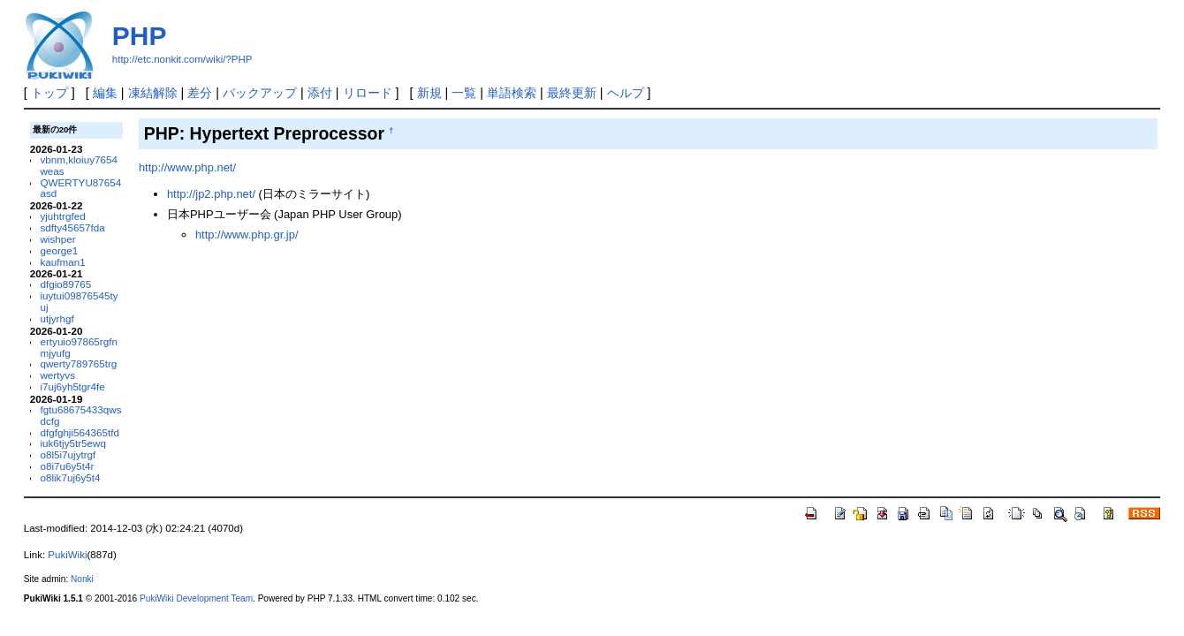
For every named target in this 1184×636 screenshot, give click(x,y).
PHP (139, 35)
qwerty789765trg (78, 363)
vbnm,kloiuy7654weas (78, 165)
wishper (57, 239)
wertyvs (57, 375)
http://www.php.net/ (187, 167)
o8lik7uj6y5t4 (70, 477)
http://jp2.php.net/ (211, 194)
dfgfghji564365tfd (79, 432)
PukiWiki (67, 554)
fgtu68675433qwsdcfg (80, 415)
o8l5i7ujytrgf (67, 454)
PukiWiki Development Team (196, 598)
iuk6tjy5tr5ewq (73, 443)
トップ (49, 93)
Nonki (82, 579)
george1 (59, 250)
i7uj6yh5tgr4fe (72, 386)
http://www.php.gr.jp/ (247, 234)
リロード (367, 93)
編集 (105, 93)
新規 (429, 93)
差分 (199, 93)
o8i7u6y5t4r (67, 466)
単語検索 (511, 93)
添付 (319, 93)
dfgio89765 (65, 284)
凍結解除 (153, 93)
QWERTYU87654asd (80, 188)
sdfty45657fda (72, 227)
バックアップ (260, 93)
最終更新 (571, 93)
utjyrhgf (56, 318)
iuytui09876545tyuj (79, 301)
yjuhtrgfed (62, 216)
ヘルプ (625, 93)
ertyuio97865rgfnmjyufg (79, 347)
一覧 (464, 93)
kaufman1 (62, 262)
